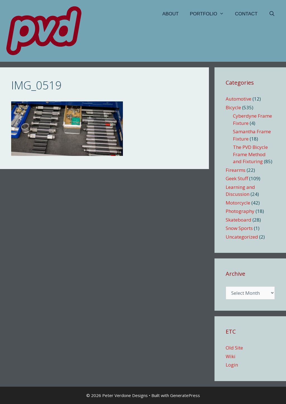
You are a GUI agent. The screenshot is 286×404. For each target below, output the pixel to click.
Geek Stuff (237, 178)
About (170, 13)
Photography (240, 211)
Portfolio (210, 14)
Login (232, 365)
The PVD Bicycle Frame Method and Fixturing (250, 154)
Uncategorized (242, 237)
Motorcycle (238, 202)
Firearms (236, 170)
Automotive (238, 99)
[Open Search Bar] (271, 14)
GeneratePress (185, 395)
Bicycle (233, 107)
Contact (246, 13)
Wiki (230, 356)
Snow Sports (239, 228)
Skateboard (238, 220)
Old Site (234, 347)
